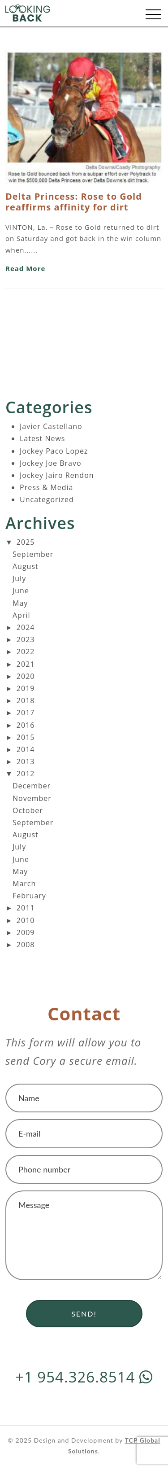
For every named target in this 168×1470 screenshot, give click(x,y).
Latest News (42, 438)
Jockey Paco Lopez (54, 451)
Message (84, 1235)
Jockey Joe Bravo (51, 463)
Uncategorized (47, 499)
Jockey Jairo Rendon (57, 475)
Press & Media (46, 487)
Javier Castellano (51, 426)
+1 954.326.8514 (84, 1377)
